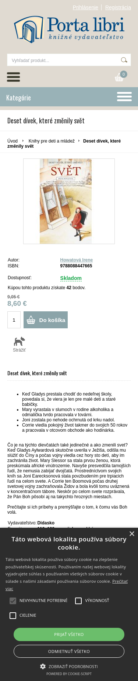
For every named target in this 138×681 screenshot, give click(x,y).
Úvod (12, 141)
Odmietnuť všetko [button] (69, 651)
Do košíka (52, 320)
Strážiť (19, 344)
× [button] (131, 534)
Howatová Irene (76, 260)
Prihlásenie (85, 7)
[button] (69, 666)
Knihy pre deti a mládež (52, 141)
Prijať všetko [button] (69, 634)
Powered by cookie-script (69, 673)
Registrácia (118, 7)
